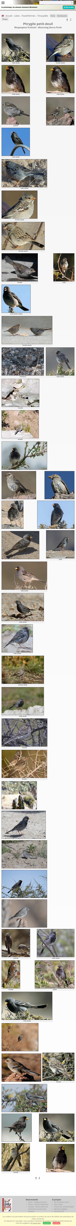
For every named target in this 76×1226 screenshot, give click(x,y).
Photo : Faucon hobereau (38, 1204)
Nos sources (59, 1211)
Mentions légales (60, 1209)
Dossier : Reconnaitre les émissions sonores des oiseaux (38, 1208)
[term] (52, 2)
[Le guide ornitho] (7, 1204)
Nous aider (58, 1204)
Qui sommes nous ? (62, 1202)
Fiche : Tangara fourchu (37, 1202)
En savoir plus (36, 1223)
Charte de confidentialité (64, 1206)
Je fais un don (69, 7)
